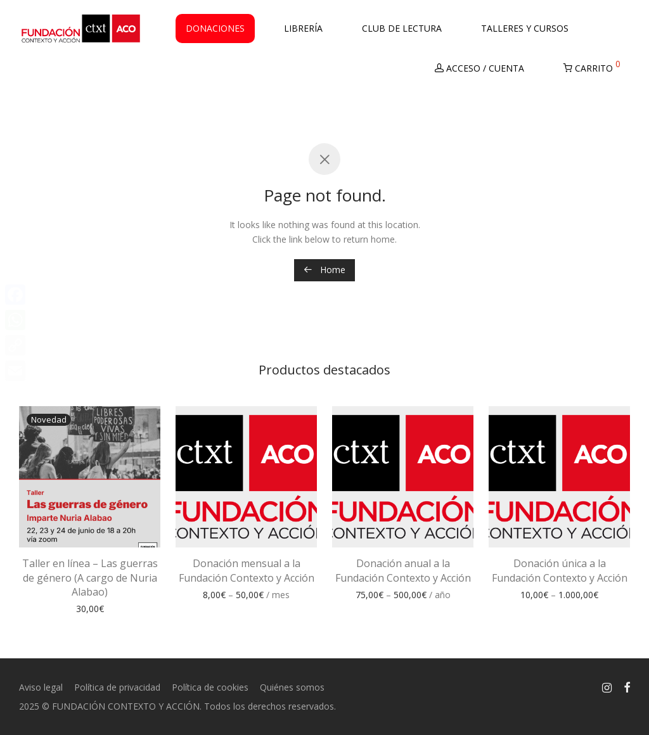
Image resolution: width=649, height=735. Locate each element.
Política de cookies (210, 687)
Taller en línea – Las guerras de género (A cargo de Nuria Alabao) (90, 577)
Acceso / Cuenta (479, 71)
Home (324, 270)
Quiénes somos (292, 687)
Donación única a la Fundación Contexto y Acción (559, 570)
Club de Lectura (402, 31)
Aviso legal (41, 687)
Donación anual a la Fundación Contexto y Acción (403, 570)
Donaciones (215, 31)
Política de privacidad (117, 687)
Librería (303, 31)
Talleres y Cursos (525, 31)
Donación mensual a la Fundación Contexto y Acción (246, 570)
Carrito (591, 68)
